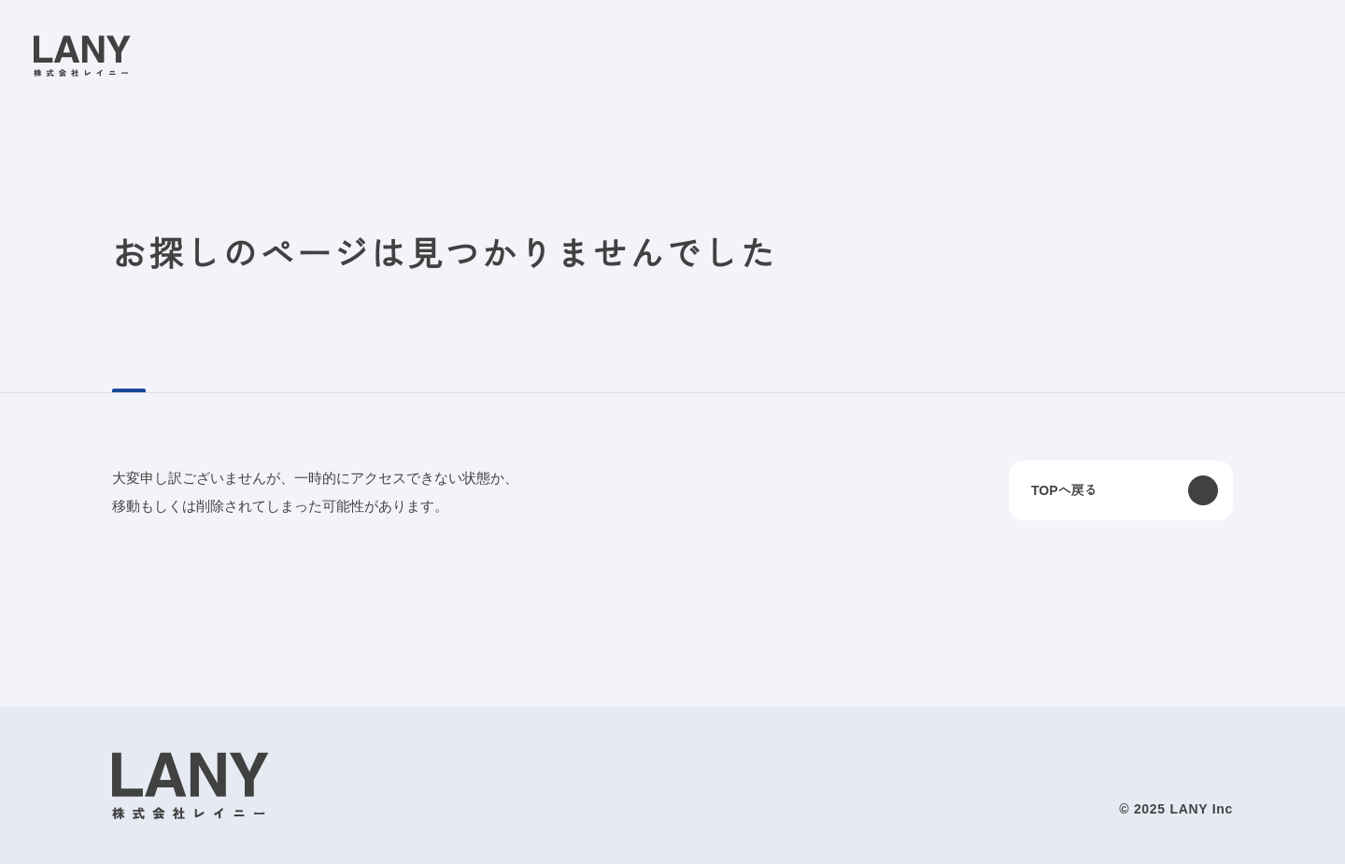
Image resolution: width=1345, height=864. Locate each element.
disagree (1023, 835)
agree (1138, 835)
